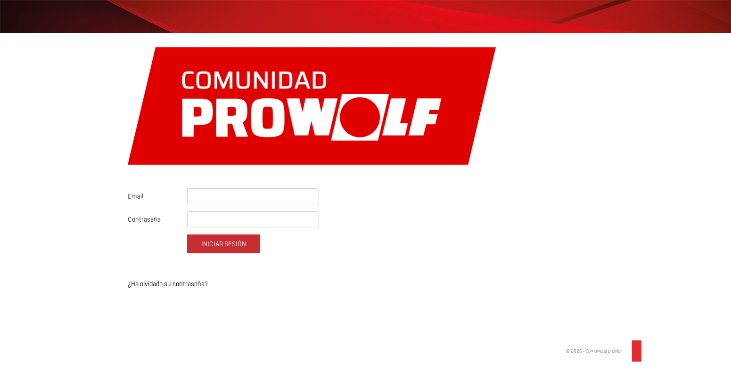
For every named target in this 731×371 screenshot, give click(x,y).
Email (135, 196)
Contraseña (144, 219)
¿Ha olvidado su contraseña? (168, 284)
